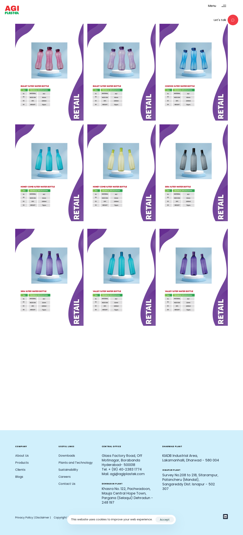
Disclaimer (42, 517)
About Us (22, 455)
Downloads (66, 455)
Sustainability (68, 469)
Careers (64, 477)
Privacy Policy (24, 517)
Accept (165, 519)
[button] (219, 6)
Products (22, 462)
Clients (20, 469)
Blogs (19, 477)
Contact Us (66, 484)
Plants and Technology (75, 462)
